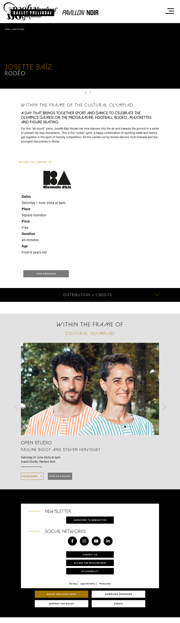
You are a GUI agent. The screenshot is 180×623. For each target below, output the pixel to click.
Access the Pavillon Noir (90, 563)
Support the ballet (61, 603)
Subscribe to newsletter (90, 520)
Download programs (118, 594)
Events (118, 603)
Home (7, 29)
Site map (73, 583)
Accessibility (90, 571)
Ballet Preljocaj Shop (61, 594)
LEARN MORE (32, 476)
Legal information (87, 583)
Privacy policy (105, 583)
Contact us (90, 554)
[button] (86, 92)
